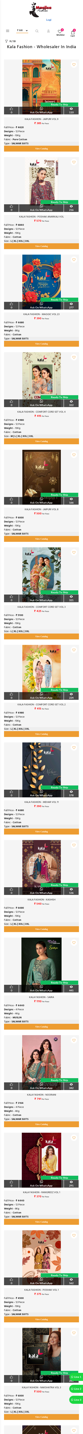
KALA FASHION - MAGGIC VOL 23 (41, 314)
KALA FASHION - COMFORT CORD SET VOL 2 (42, 705)
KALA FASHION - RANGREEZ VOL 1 (41, 1193)
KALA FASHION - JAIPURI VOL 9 (41, 119)
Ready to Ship (59, 104)
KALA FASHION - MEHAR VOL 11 (42, 802)
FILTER (13, 41)
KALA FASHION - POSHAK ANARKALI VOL (41, 217)
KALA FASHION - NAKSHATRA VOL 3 (41, 1388)
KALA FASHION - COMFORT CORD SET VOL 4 (41, 412)
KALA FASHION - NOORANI (41, 1095)
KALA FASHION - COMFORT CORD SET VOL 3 (42, 607)
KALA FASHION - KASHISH (42, 900)
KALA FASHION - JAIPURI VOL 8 (41, 510)
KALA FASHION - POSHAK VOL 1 (41, 1290)
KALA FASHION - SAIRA (41, 997)
